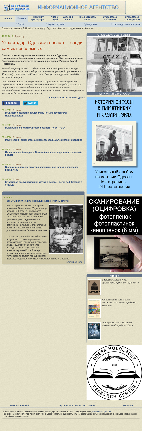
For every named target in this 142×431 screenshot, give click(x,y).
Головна (8, 18)
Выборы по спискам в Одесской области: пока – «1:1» (35, 127)
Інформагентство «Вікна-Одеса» (67, 97)
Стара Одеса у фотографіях (114, 34)
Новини (21, 18)
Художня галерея (68, 18)
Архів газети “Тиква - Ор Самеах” (77, 405)
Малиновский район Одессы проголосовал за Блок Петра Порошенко (43, 140)
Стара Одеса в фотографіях (132, 18)
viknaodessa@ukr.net (101, 412)
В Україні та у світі (55, 24)
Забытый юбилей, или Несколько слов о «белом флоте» (38, 201)
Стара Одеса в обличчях (110, 18)
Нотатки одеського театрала (126, 24)
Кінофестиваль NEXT (87, 18)
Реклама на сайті (19, 405)
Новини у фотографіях (38, 18)
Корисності (129, 405)
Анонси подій (55, 18)
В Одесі (20, 24)
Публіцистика (90, 24)
